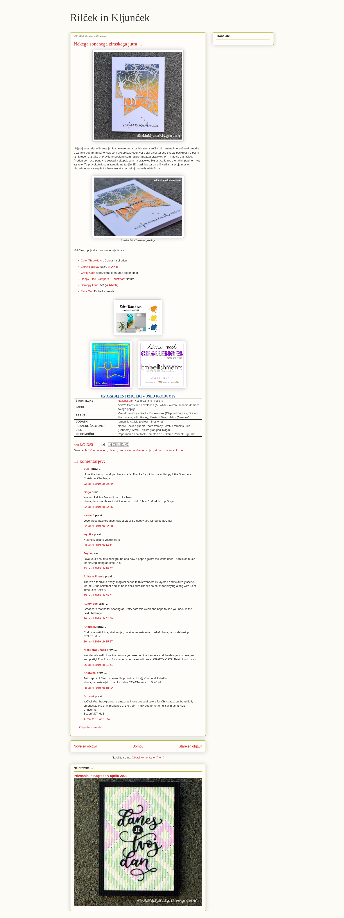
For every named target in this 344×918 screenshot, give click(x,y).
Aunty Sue (91, 603)
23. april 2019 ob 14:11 (98, 545)
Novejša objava (85, 746)
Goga (87, 492)
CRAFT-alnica (90, 266)
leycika (88, 534)
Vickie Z (89, 515)
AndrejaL (90, 673)
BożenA (89, 696)
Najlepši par (125, 400)
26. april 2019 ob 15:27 (98, 641)
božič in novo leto (96, 450)
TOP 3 (113, 266)
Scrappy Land (90, 285)
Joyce (88, 553)
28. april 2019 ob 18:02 (98, 687)
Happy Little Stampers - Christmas (102, 279)
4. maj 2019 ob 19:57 (97, 719)
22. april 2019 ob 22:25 (98, 506)
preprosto (125, 450)
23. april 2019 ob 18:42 (98, 568)
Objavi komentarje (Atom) (148, 757)
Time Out (87, 291)
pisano (113, 450)
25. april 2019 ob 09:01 (98, 595)
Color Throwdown (92, 260)
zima (158, 450)
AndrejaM (90, 626)
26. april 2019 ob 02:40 (98, 618)
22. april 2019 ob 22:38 (98, 526)
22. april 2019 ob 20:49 (98, 483)
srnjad (149, 450)
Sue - (87, 468)
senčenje (138, 450)
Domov (138, 746)
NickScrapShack (95, 649)
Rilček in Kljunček (110, 17)
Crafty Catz (88, 272)
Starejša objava (190, 746)
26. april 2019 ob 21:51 (98, 664)
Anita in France (94, 576)
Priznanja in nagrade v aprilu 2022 (100, 776)
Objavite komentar (90, 727)
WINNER (111, 285)
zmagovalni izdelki (174, 450)
